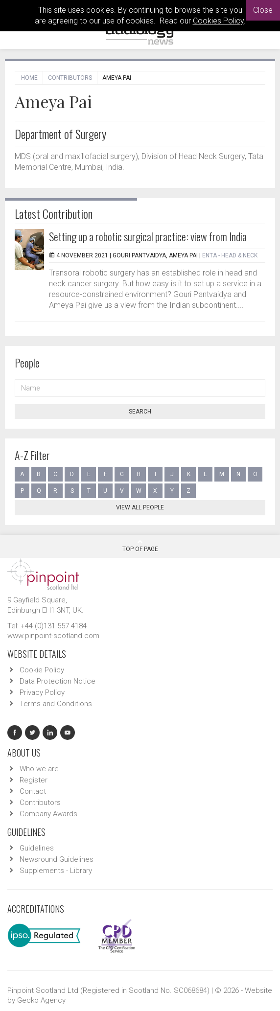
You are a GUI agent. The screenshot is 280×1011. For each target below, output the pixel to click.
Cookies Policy (218, 20)
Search (140, 411)
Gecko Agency (41, 1000)
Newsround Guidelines (56, 859)
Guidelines (37, 848)
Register (33, 780)
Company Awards (48, 813)
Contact (33, 791)
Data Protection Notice (57, 681)
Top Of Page (140, 545)
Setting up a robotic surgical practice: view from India (148, 236)
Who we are (39, 768)
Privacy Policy (42, 692)
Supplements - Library (56, 870)
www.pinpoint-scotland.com (53, 635)
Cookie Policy (42, 670)
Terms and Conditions (56, 703)
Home (29, 77)
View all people (140, 507)
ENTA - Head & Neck (229, 255)
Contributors (70, 77)
